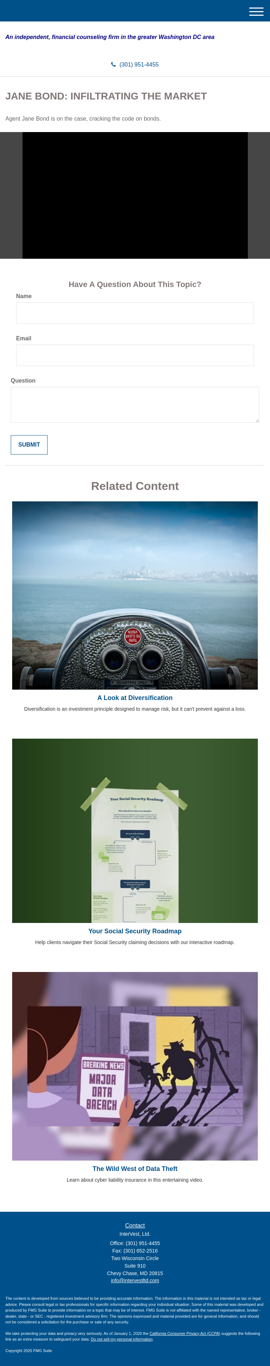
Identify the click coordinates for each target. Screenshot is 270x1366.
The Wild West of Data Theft (135, 1168)
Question (23, 381)
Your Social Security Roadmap (135, 931)
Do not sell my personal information (121, 1339)
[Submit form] (29, 445)
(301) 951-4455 (134, 65)
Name (24, 296)
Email (23, 338)
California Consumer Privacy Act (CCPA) (184, 1333)
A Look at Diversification (134, 697)
